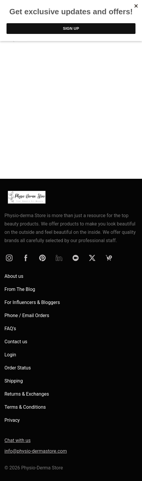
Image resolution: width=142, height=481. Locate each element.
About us (13, 276)
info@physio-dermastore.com (35, 451)
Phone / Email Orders (26, 315)
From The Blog (19, 289)
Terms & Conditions (25, 407)
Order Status (17, 368)
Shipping (13, 381)
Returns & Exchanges (26, 394)
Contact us (15, 341)
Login (10, 355)
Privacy (12, 420)
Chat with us (17, 440)
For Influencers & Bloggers (32, 302)
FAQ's (10, 328)
